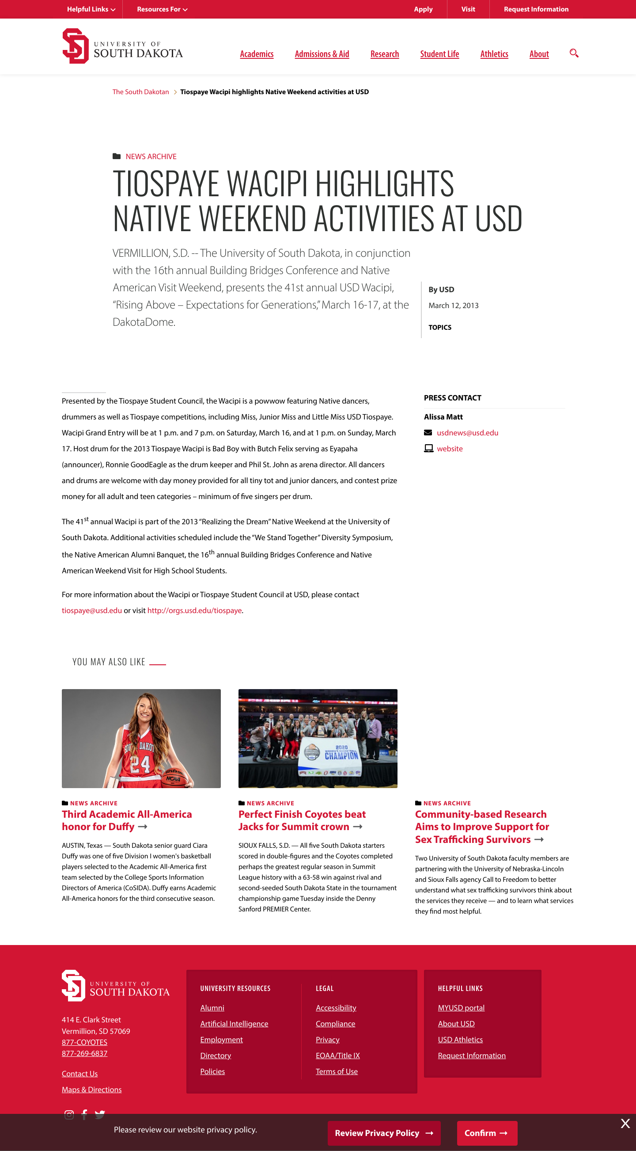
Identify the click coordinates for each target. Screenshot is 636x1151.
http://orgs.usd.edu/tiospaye (195, 610)
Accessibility (336, 1007)
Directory (216, 1055)
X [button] (625, 1123)
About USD (456, 1023)
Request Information (536, 9)
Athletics (494, 53)
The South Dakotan (141, 92)
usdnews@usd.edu (468, 432)
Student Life (439, 53)
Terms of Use (337, 1071)
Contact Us (80, 1073)
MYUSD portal (461, 1007)
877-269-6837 (84, 1053)
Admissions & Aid (322, 53)
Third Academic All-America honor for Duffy (127, 821)
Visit (468, 9)
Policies (213, 1071)
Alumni (212, 1007)
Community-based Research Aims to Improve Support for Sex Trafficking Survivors (482, 827)
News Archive (151, 156)
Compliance (335, 1023)
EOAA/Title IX (338, 1055)
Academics (257, 53)
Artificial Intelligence (235, 1023)
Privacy (328, 1039)
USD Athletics (460, 1039)
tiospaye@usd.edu (92, 610)
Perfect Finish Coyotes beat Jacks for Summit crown (302, 821)
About (539, 53)
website (450, 448)
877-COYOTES (84, 1042)
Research (385, 53)
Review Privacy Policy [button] (377, 1133)
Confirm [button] (480, 1133)
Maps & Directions (92, 1089)
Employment (222, 1039)
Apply (423, 9)
